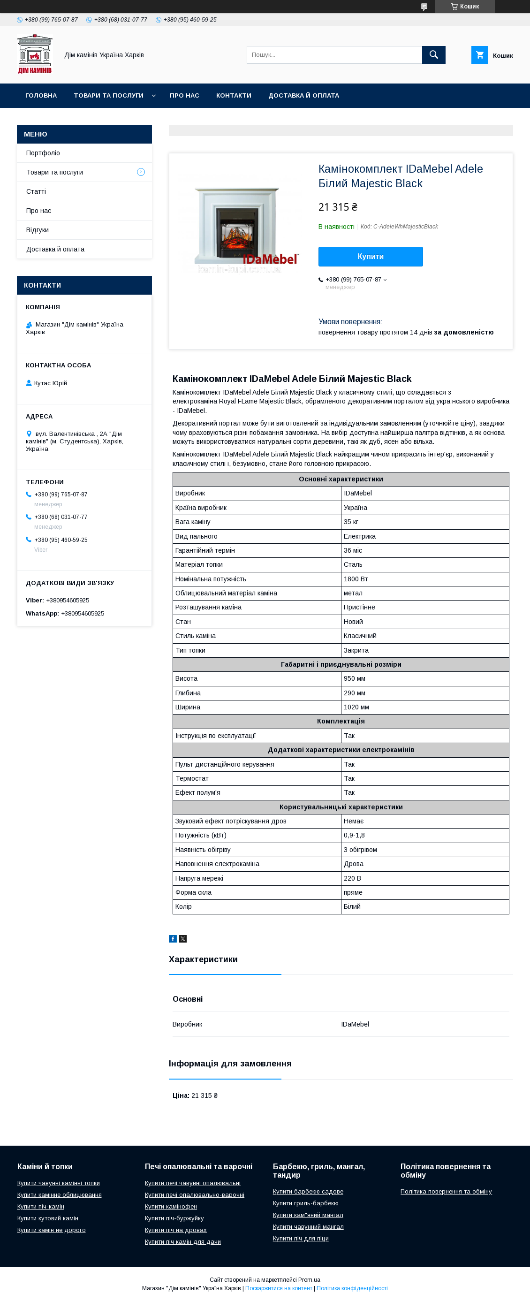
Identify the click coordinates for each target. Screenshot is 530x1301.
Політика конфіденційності (352, 1288)
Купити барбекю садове (308, 1191)
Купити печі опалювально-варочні (194, 1194)
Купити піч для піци (301, 1238)
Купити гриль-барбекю (306, 1203)
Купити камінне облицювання (59, 1194)
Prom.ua (309, 1280)
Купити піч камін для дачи (183, 1241)
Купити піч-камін (40, 1206)
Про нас (184, 95)
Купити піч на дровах (176, 1229)
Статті (36, 191)
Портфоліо (43, 153)
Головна (41, 95)
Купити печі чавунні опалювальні (193, 1183)
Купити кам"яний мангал (308, 1214)
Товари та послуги (109, 95)
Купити (371, 256)
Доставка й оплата (303, 95)
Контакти (233, 95)
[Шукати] (434, 55)
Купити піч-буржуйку (174, 1218)
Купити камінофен (171, 1206)
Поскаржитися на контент (278, 1288)
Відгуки (37, 230)
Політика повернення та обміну (446, 1191)
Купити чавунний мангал (308, 1226)
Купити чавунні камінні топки (58, 1183)
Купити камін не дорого (51, 1229)
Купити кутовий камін (47, 1218)
